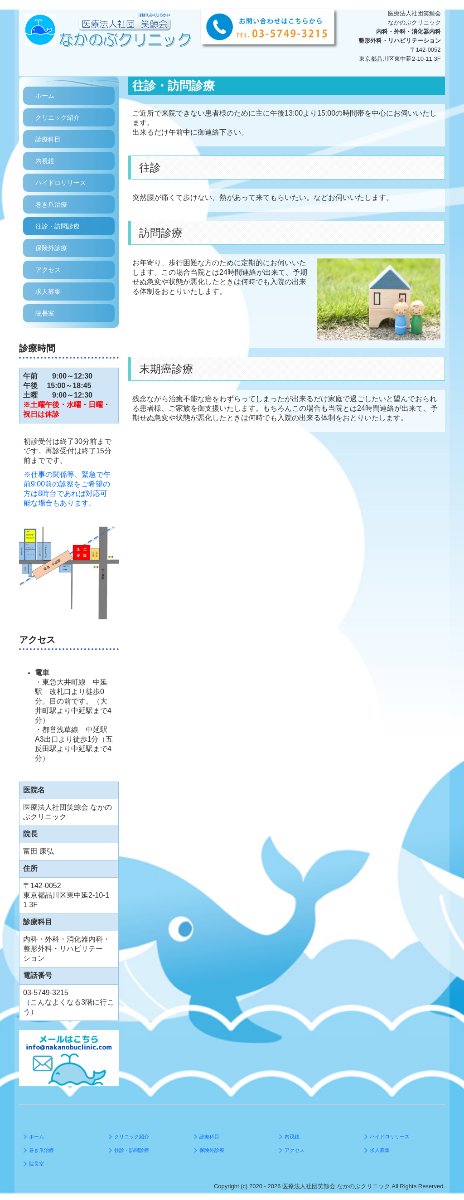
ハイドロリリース (60, 182)
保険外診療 (51, 248)
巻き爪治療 (51, 204)
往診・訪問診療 (57, 226)
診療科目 (48, 139)
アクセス (48, 269)
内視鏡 (44, 161)
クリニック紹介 (57, 117)
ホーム (44, 95)
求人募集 (48, 291)
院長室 (44, 313)
